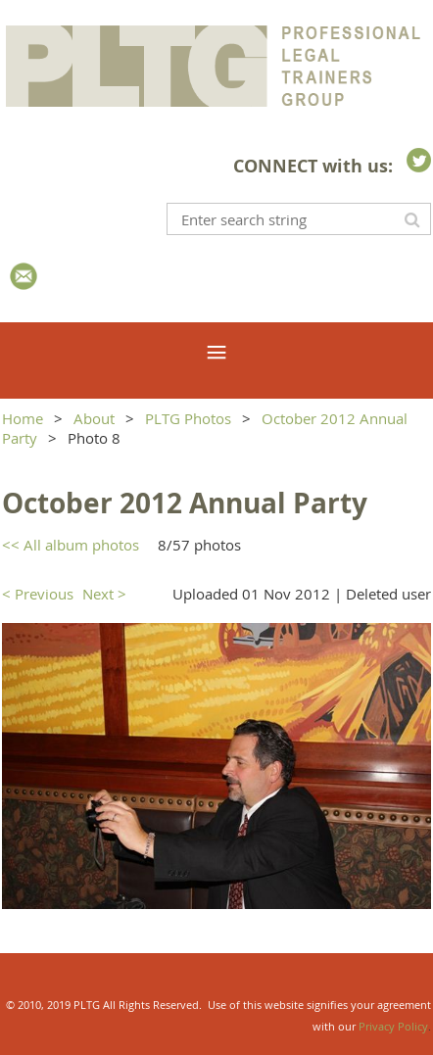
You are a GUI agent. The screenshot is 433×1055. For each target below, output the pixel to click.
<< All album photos (70, 544)
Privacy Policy (393, 1026)
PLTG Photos (188, 418)
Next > (104, 593)
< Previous (37, 593)
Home (22, 418)
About (94, 418)
